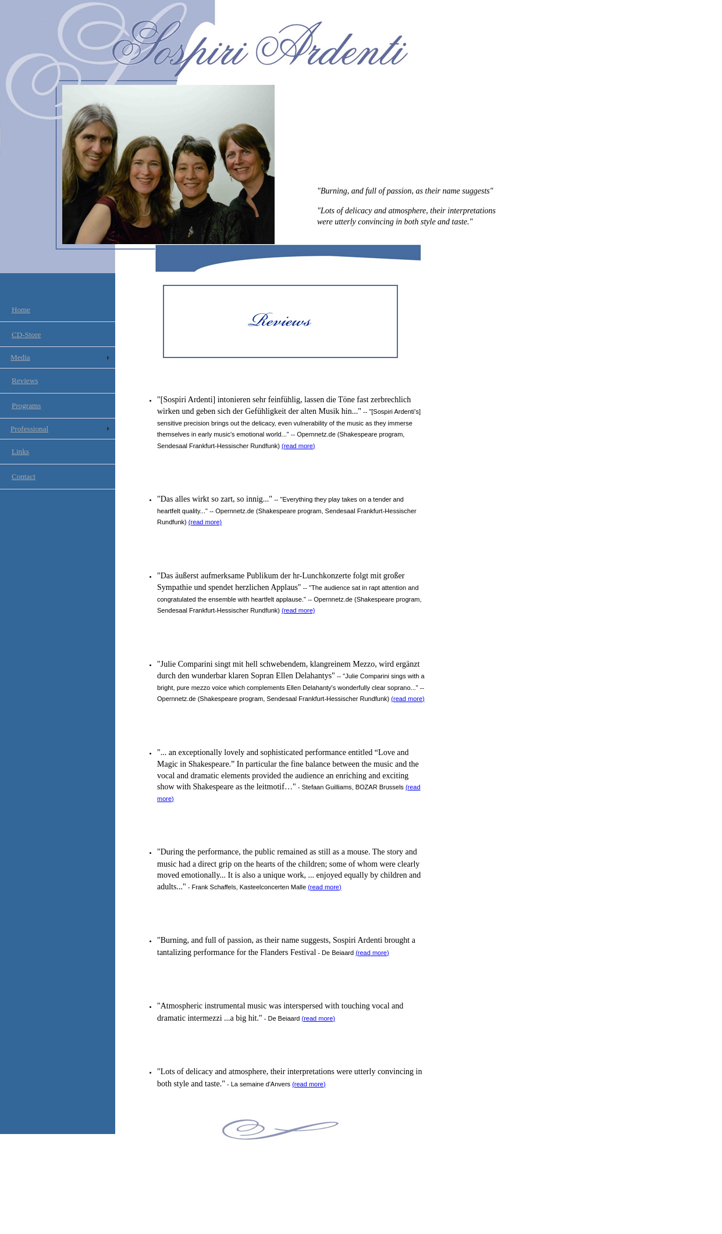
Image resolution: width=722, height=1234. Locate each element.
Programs (26, 405)
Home (21, 309)
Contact (23, 476)
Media (20, 357)
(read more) (298, 445)
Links (20, 451)
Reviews (25, 380)
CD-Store (26, 334)
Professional (29, 428)
